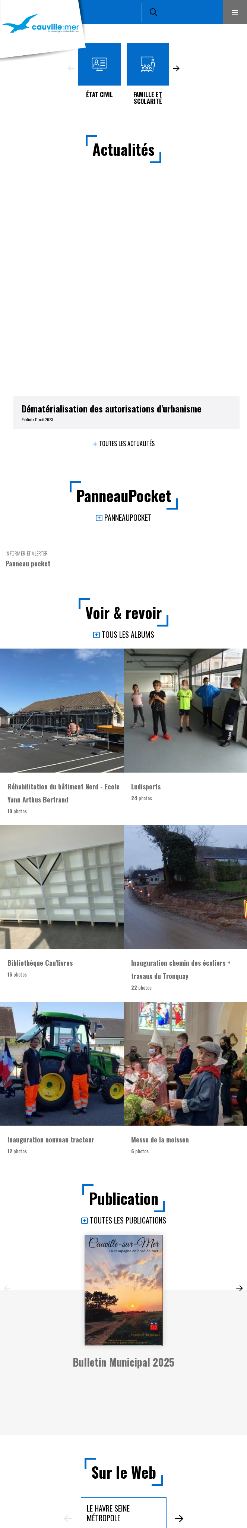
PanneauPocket (128, 285)
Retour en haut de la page (230, 1337)
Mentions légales (125, 1486)
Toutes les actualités (127, 210)
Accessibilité (126, 1498)
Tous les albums (128, 402)
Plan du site (125, 1511)
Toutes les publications (128, 988)
